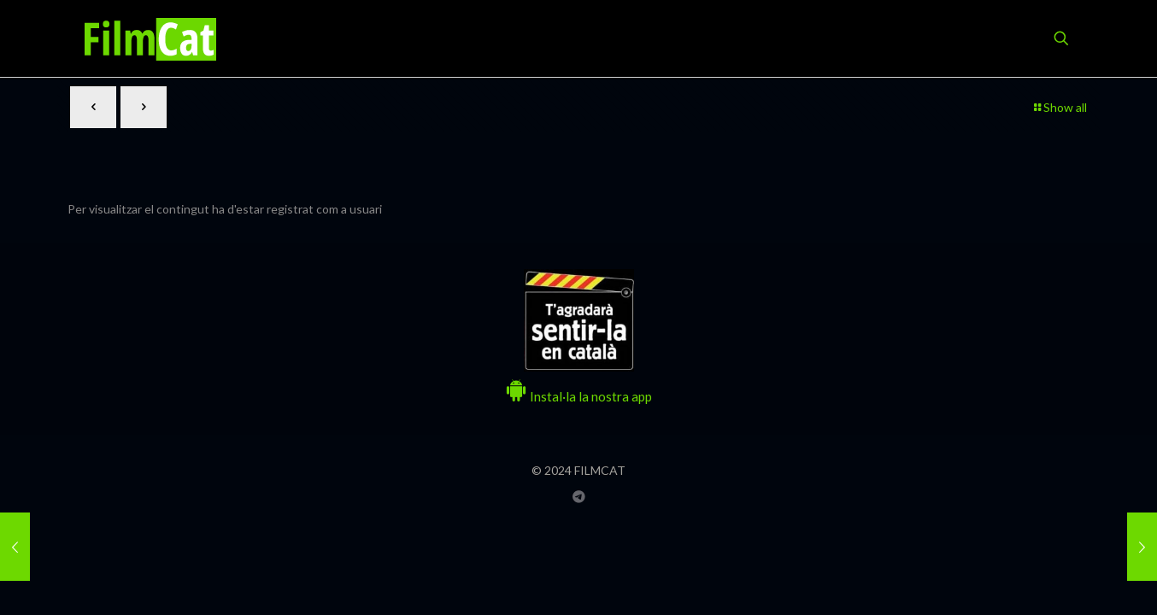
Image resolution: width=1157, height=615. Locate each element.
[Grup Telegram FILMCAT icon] (579, 496)
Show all (1059, 107)
